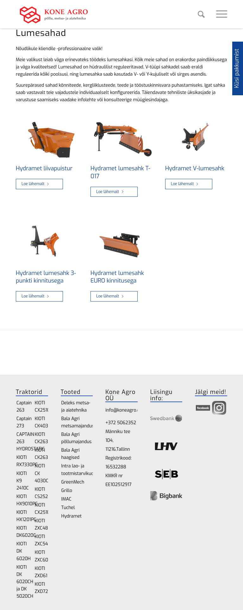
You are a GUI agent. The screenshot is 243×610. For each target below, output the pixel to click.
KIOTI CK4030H (41, 422)
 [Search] (201, 14)
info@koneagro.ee (123, 410)
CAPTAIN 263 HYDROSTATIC (23, 441)
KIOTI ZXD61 (41, 572)
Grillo (66, 491)
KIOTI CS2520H (41, 493)
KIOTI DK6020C (23, 531)
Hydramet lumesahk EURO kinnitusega (117, 277)
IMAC (66, 499)
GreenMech (72, 482)
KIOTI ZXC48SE (41, 524)
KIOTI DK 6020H (23, 551)
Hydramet (71, 516)
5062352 (126, 423)
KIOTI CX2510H (41, 406)
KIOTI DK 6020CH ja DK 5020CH (23, 581)
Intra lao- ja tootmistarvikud (77, 469)
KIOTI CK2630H (41, 438)
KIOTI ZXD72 (41, 588)
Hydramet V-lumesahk (194, 168)
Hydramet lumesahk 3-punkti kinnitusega (46, 277)
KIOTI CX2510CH (41, 508)
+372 (111, 423)
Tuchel (68, 508)
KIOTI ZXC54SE (41, 540)
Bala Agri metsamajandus (77, 422)
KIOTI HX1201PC (23, 516)
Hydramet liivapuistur (44, 168)
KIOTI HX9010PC (23, 500)
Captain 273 (23, 422)
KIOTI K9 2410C (22, 481)
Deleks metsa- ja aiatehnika (75, 406)
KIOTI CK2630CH (41, 453)
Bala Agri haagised (70, 453)
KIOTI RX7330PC (23, 461)
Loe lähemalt (36, 183)
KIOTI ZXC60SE (41, 556)
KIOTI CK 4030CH (41, 473)
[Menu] (218, 14)
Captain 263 (23, 406)
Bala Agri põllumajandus (76, 438)
